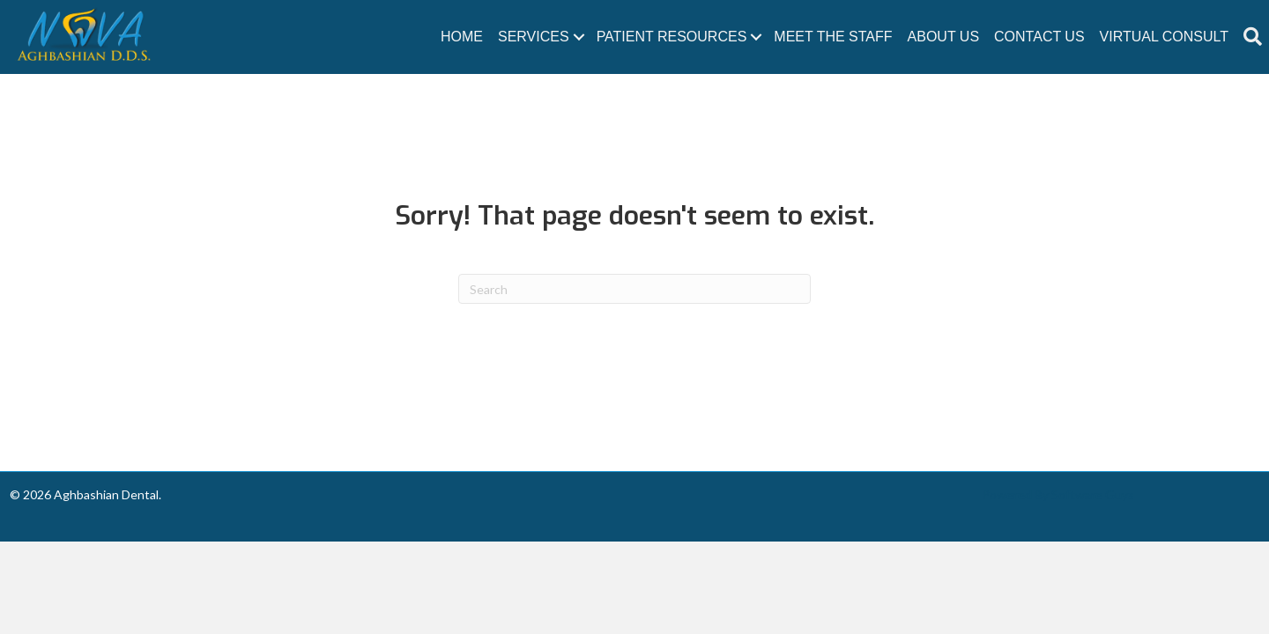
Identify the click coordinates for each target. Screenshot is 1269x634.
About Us (944, 36)
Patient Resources (672, 36)
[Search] (634, 289)
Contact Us (1039, 36)
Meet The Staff (833, 36)
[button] (1252, 37)
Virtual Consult (1164, 36)
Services (533, 36)
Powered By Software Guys (1058, 494)
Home (462, 36)
